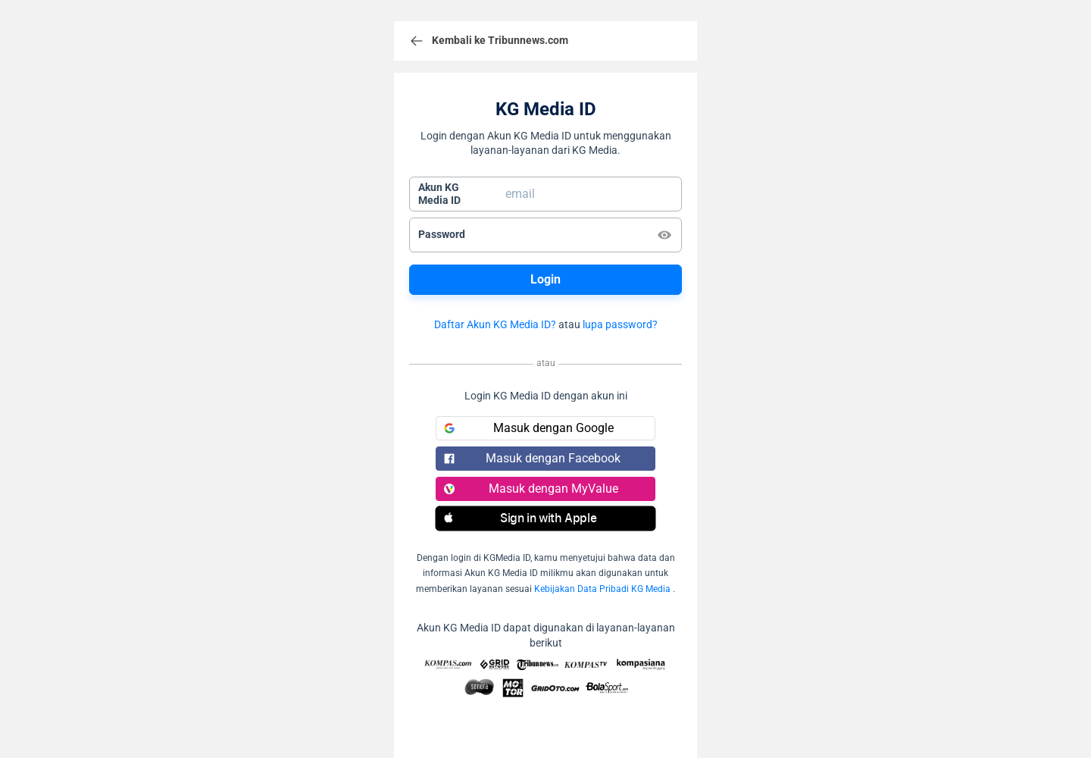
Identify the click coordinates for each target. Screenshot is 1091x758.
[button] (545, 518)
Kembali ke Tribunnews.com (488, 41)
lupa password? (620, 324)
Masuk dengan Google (529, 428)
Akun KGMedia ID (439, 194)
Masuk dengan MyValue (531, 488)
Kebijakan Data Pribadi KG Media (602, 589)
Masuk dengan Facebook (532, 458)
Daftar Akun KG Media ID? (495, 324)
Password (441, 234)
